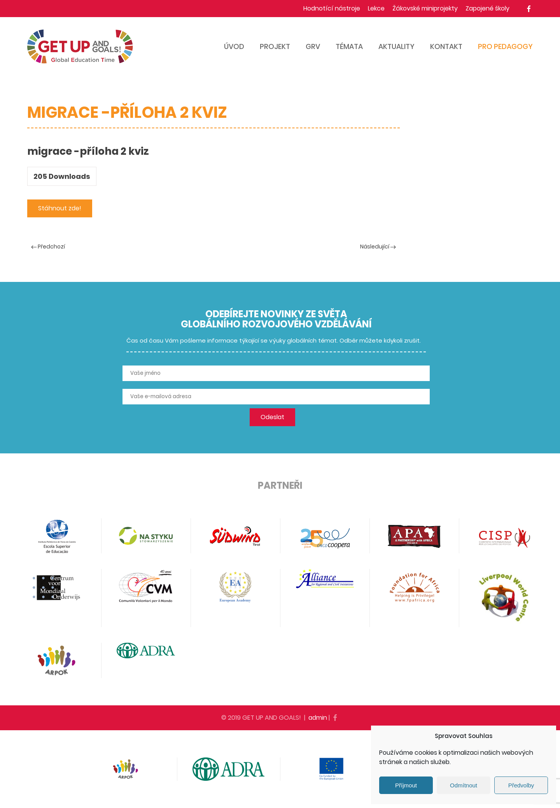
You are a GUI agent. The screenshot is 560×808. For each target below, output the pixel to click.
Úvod (234, 46)
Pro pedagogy (505, 46)
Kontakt (446, 46)
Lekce (376, 8)
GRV (313, 46)
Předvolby (521, 785)
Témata (349, 46)
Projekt (275, 46)
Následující (378, 246)
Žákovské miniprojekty (425, 8)
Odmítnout (463, 785)
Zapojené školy (487, 8)
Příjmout (406, 785)
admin (317, 717)
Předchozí (48, 246)
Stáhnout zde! (59, 208)
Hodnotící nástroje (331, 8)
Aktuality (396, 46)
